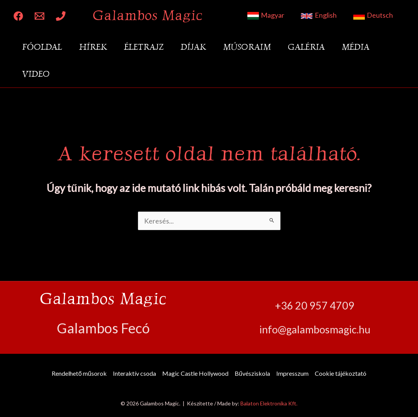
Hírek (93, 47)
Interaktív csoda (134, 373)
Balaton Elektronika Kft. (268, 403)
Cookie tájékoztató (340, 373)
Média (355, 47)
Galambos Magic (147, 15)
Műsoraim (247, 47)
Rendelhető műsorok (79, 373)
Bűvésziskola (252, 373)
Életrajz (144, 47)
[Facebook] (18, 16)
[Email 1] (39, 16)
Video (36, 74)
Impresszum (292, 373)
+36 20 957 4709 (314, 305)
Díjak (193, 47)
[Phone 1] (60, 16)
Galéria (306, 47)
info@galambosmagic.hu (314, 329)
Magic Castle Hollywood (195, 373)
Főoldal (42, 47)
